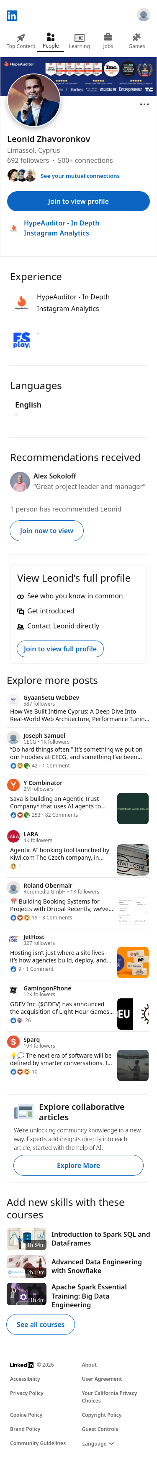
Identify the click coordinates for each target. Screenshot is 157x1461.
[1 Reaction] (15, 866)
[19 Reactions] (24, 918)
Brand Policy (25, 1429)
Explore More (78, 1165)
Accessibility (25, 1379)
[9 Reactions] (15, 969)
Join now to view (46, 530)
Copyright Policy (102, 1414)
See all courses (40, 1324)
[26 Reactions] (20, 1020)
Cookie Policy (26, 1414)
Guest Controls (100, 1429)
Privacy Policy (26, 1393)
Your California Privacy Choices (109, 1397)
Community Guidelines (38, 1443)
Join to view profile (78, 201)
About (89, 1364)
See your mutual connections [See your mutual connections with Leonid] (80, 176)
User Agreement (102, 1379)
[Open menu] (144, 104)
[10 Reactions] (24, 1072)
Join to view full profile (60, 648)
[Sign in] (143, 16)
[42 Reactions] (24, 766)
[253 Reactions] (25, 815)
